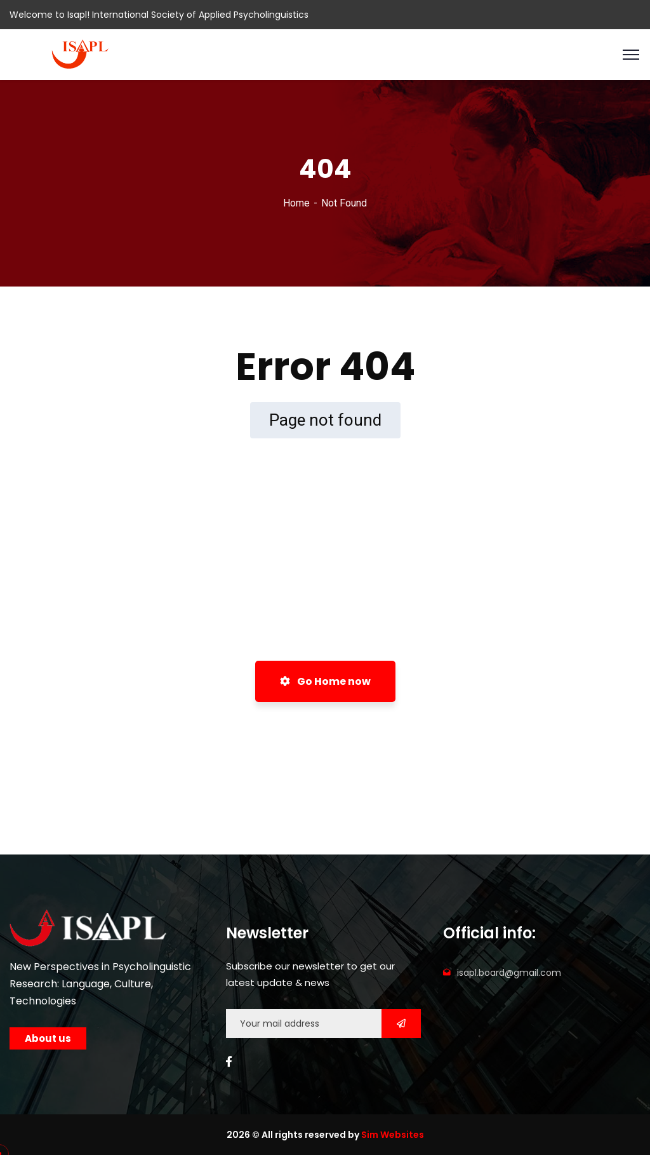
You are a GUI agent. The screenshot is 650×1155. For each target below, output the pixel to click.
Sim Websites (392, 1134)
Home (296, 203)
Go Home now (325, 681)
